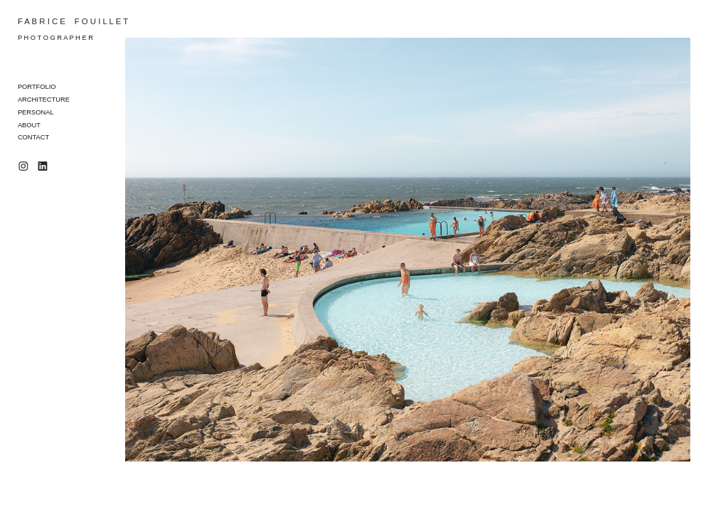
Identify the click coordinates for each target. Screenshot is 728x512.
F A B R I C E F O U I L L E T (73, 21)
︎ (42, 166)
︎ (23, 166)
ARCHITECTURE (44, 99)
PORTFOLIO (37, 86)
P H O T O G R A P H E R (55, 37)
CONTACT (33, 137)
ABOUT (29, 125)
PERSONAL (36, 112)
